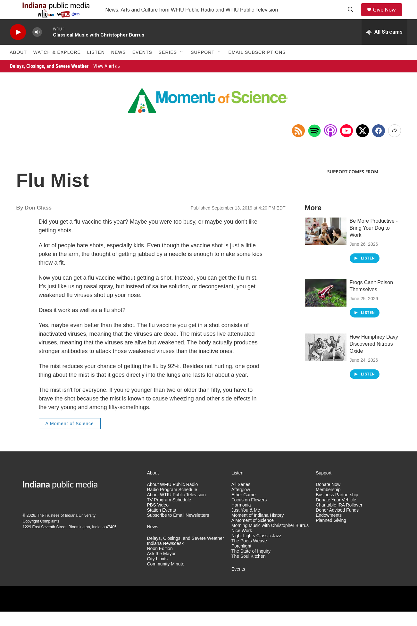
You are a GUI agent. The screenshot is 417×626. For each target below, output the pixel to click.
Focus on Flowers (249, 514)
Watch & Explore (57, 66)
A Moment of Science (70, 438)
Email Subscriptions (257, 66)
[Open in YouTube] (346, 145)
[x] (362, 145)
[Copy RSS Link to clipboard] (298, 145)
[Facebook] (378, 145)
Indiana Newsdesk (165, 558)
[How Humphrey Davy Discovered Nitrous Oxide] (325, 361)
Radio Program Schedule (172, 504)
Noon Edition (160, 563)
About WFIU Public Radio (172, 499)
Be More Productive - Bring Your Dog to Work (374, 242)
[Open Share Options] (394, 145)
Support (202, 66)
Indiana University (80, 530)
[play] (18, 46)
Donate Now (328, 499)
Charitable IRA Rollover (339, 519)
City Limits (157, 573)
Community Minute (166, 578)
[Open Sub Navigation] (181, 66)
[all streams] (384, 46)
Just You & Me (245, 524)
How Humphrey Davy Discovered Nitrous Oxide (374, 358)
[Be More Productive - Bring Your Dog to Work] (325, 245)
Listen (96, 66)
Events (142, 66)
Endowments (329, 529)
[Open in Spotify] (314, 145)
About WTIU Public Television (176, 509)
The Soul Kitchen (248, 570)
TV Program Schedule (169, 514)
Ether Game (243, 509)
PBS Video (158, 519)
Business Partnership (337, 509)
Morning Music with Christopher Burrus (270, 540)
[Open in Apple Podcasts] (330, 145)
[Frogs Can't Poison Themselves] (325, 307)
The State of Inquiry (251, 565)
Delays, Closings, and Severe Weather (65, 81)
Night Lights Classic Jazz (256, 550)
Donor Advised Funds (337, 524)
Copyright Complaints (41, 535)
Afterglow (240, 504)
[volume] (37, 46)
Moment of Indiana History (257, 529)
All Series (240, 499)
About (18, 66)
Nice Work (241, 545)
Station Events (161, 524)
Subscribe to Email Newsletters (178, 529)
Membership (328, 504)
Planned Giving (331, 534)
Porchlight (241, 560)
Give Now (388, 16)
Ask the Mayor (161, 568)
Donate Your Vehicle (336, 514)
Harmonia (241, 519)
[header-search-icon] (353, 17)
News (118, 66)
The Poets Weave (249, 555)
